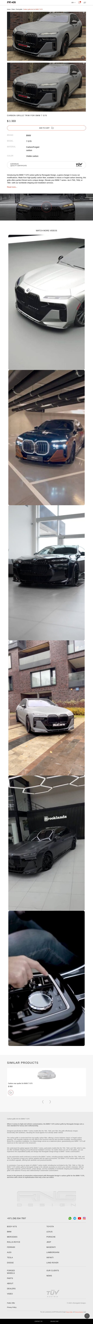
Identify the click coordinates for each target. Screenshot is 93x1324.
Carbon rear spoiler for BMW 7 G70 (20, 1083)
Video (10, 1294)
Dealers (11, 1289)
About (10, 1283)
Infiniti (50, 1257)
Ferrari (11, 1247)
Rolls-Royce (13, 1242)
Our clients (52, 1270)
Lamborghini (52, 1252)
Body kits (12, 1226)
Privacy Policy (11, 1307)
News (49, 1276)
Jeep (48, 1242)
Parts (10, 1278)
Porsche (51, 1237)
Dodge (10, 1263)
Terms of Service (79, 1312)
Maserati (51, 1247)
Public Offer (11, 1303)
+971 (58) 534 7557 (16, 1218)
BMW (9, 1232)
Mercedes (12, 1237)
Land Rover (52, 1263)
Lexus (49, 1232)
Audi (9, 1252)
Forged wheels (11, 1272)
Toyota (50, 1226)
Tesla (10, 1257)
